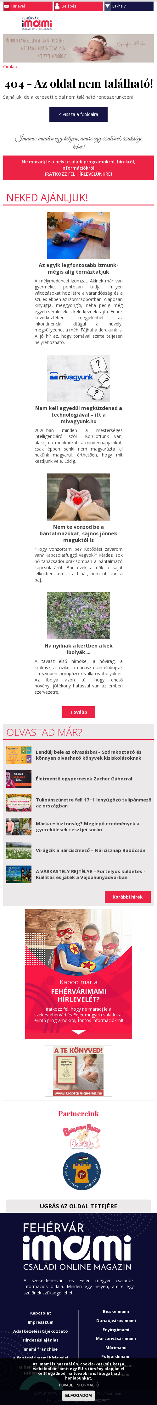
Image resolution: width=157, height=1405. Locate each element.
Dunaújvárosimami (116, 1320)
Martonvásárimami (116, 1338)
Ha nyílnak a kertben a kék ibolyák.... (79, 649)
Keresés (136, 23)
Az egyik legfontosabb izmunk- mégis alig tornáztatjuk (78, 268)
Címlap (10, 66)
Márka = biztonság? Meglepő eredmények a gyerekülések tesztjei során (87, 826)
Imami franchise (41, 1349)
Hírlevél (18, 6)
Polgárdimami (116, 1356)
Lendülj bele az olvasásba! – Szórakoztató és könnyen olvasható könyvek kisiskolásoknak (89, 754)
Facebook (149, 23)
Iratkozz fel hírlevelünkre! (78, 174)
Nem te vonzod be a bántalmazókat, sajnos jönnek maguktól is (78, 533)
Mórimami (115, 1347)
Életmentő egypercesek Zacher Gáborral (84, 778)
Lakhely (119, 6)
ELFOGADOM (78, 1395)
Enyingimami (116, 1329)
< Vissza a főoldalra (78, 114)
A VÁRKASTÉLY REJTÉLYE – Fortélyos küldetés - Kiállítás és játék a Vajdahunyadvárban (90, 874)
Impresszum (40, 1322)
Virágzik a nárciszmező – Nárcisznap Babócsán (90, 850)
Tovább (78, 712)
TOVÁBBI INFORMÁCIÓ (79, 1385)
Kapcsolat (40, 1313)
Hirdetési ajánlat (41, 1340)
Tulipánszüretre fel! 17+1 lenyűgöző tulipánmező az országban (93, 802)
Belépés (69, 6)
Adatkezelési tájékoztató (40, 1331)
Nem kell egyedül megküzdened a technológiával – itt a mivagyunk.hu (78, 415)
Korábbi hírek (128, 897)
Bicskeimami (116, 1311)
